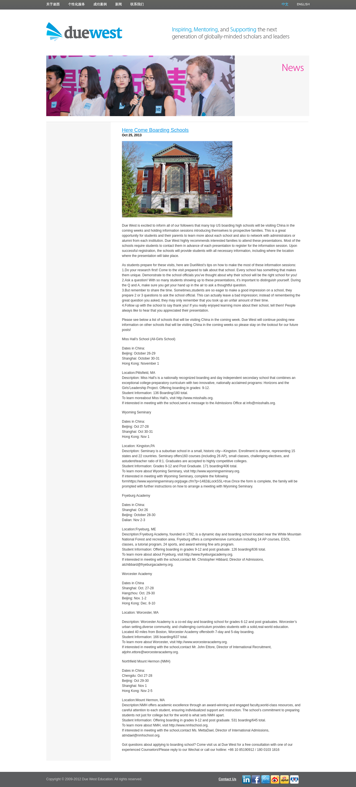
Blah (284, 779)
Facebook (255, 779)
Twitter (275, 779)
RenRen (294, 779)
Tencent (265, 779)
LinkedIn (246, 779)
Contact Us (227, 779)
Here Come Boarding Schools (155, 130)
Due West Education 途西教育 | (84, 31)
